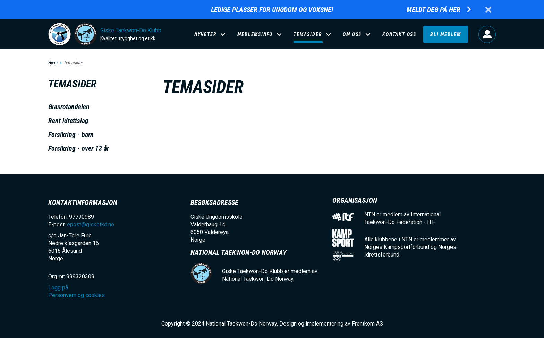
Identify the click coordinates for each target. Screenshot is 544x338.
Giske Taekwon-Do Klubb (130, 30)
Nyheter (205, 34)
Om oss (352, 34)
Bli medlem (445, 34)
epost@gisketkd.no (90, 224)
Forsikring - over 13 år (78, 148)
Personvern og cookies (76, 295)
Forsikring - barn (71, 134)
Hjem (53, 63)
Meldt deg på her (433, 10)
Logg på (487, 34)
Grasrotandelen (69, 107)
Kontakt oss (399, 34)
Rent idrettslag (68, 120)
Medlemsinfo (255, 34)
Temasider (308, 34)
